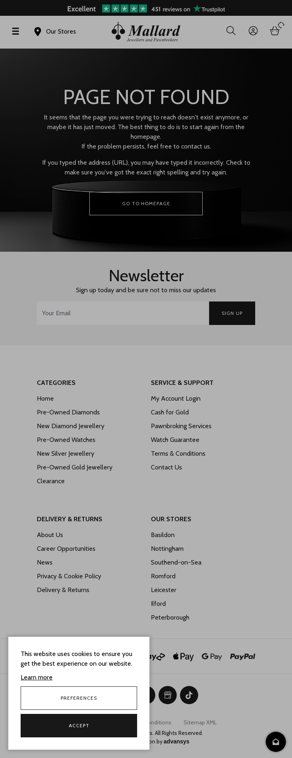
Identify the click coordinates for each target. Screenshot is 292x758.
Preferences (79, 698)
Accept (79, 725)
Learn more (37, 677)
